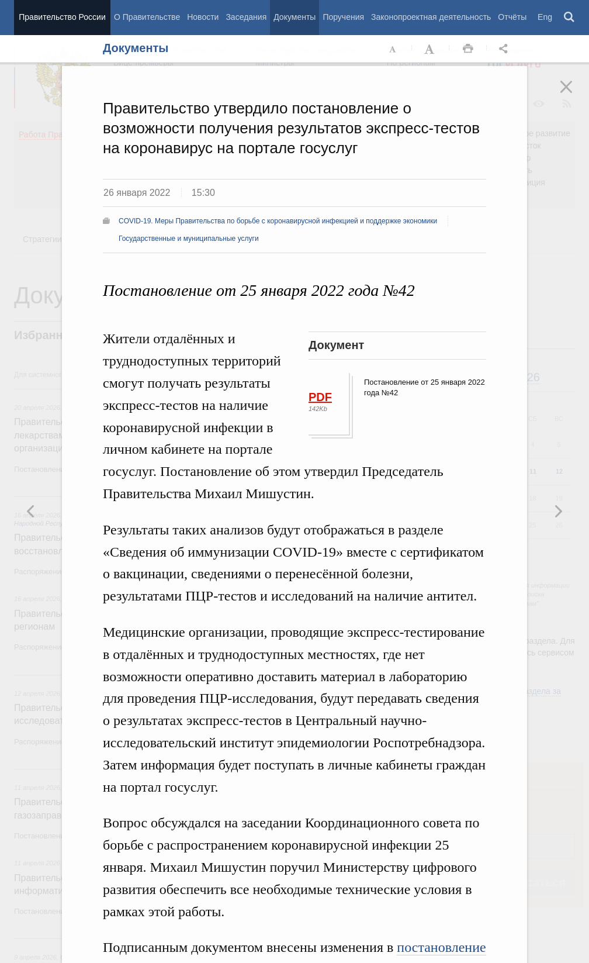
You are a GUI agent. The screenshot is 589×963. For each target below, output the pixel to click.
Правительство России (62, 17)
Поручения (343, 17)
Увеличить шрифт (431, 49)
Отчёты (512, 17)
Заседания (246, 17)
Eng (545, 17)
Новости (203, 17)
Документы (294, 17)
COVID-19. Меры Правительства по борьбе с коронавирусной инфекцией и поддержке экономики (278, 221)
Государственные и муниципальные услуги (189, 238)
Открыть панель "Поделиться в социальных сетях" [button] (505, 49)
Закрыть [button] (574, 95)
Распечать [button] (468, 49)
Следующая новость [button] (30, 511)
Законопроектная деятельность (431, 17)
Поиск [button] (570, 17)
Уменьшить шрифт (393, 49)
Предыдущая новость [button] (558, 511)
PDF (320, 397)
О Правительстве (147, 17)
